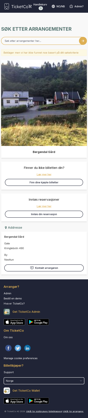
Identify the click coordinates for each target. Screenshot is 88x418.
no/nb (58, 6)
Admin (7, 293)
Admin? (79, 6)
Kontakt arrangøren (44, 268)
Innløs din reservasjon (44, 214)
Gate (7, 243)
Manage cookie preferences (21, 358)
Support (9, 372)
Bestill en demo (13, 298)
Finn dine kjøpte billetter (44, 182)
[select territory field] (44, 380)
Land (7, 375)
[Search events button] (83, 41)
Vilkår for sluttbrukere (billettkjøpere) (44, 411)
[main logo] (16, 6)
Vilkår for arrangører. (73, 411)
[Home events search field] (44, 41)
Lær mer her (44, 174)
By (5, 254)
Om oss (8, 337)
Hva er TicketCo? (14, 303)
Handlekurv (40, 6)
